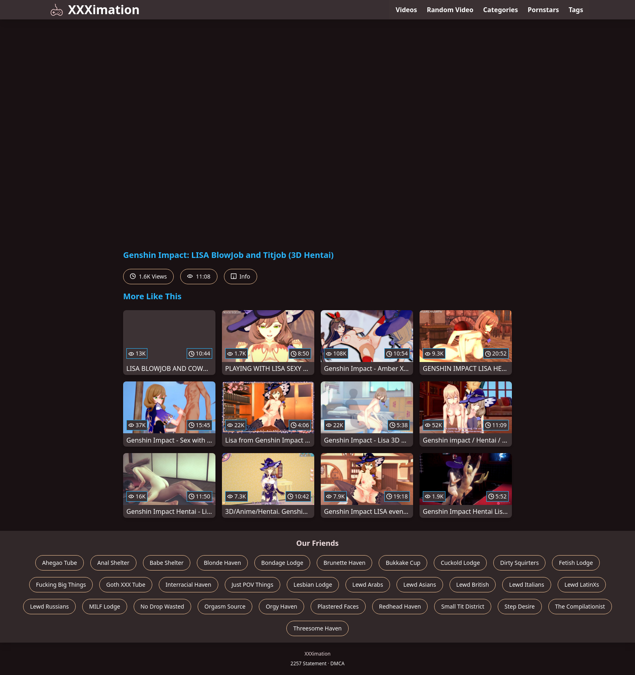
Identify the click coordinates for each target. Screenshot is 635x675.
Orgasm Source (225, 606)
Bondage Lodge (282, 562)
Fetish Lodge (576, 562)
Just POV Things (252, 584)
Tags (576, 9)
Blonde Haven (222, 562)
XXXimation (95, 9)
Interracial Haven (188, 584)
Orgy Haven (281, 606)
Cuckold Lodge (460, 562)
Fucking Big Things (61, 584)
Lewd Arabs (367, 584)
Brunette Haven (345, 562)
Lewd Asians (419, 584)
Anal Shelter (113, 562)
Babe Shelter (167, 562)
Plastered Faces (338, 606)
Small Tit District (462, 606)
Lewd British (472, 584)
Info (240, 276)
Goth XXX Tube (125, 584)
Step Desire (520, 606)
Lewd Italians (526, 584)
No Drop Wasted (162, 606)
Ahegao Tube (59, 562)
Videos (406, 9)
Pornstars (543, 9)
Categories (500, 9)
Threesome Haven (317, 628)
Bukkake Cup (403, 562)
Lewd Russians (49, 606)
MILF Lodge (104, 606)
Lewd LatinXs (582, 584)
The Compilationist (580, 606)
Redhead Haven (400, 606)
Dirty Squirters (519, 562)
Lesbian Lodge (313, 584)
